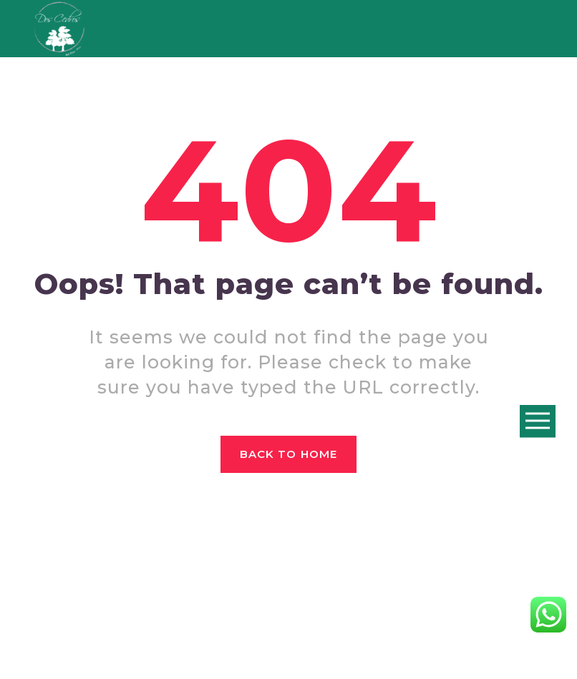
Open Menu (538, 422)
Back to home (288, 454)
